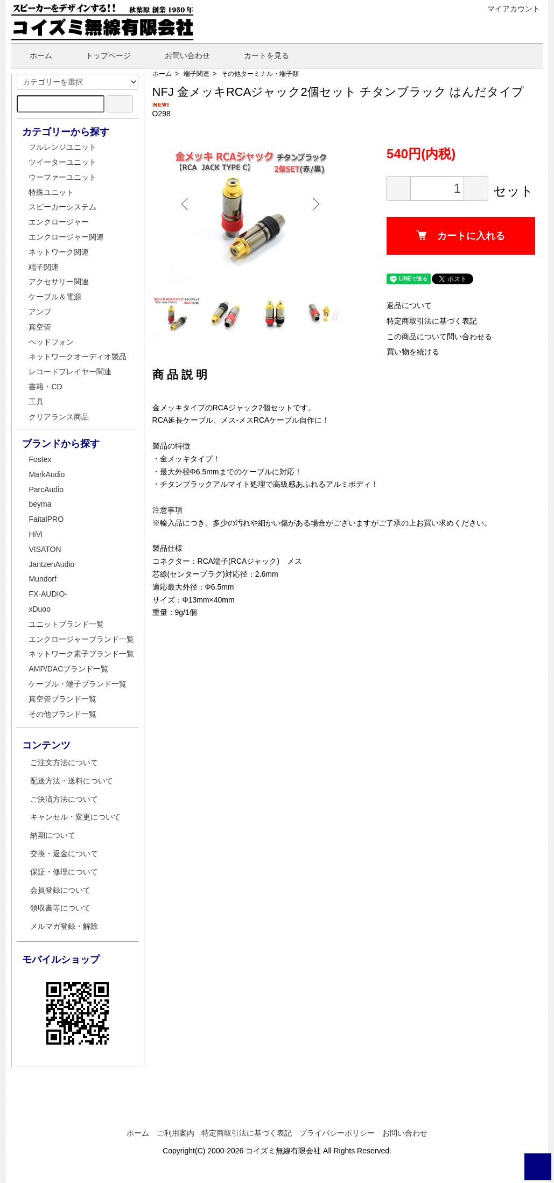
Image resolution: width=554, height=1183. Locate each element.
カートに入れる (464, 249)
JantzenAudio (51, 564)
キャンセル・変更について (75, 817)
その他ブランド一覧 (62, 714)
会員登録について (60, 890)
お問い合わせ (179, 55)
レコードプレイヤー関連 (70, 371)
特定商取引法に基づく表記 (440, 334)
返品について (417, 319)
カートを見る (258, 55)
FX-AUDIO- (48, 594)
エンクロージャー (59, 222)
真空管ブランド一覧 (62, 699)
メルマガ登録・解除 (64, 926)
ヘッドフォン (51, 342)
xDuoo (39, 609)
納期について (52, 835)
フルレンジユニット (62, 147)
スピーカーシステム (62, 206)
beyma (40, 504)
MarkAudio (47, 474)
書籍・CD (45, 386)
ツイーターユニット (62, 162)
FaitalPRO (46, 519)
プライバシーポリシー (337, 1133)
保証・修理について (64, 871)
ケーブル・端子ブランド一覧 (78, 684)
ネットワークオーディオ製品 (78, 356)
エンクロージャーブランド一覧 (81, 639)
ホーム (33, 55)
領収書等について (60, 908)
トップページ (100, 55)
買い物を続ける (421, 365)
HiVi (35, 534)
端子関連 (196, 74)
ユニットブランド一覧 (66, 624)
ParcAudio (46, 489)
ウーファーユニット (62, 177)
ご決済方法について (64, 799)
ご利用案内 (175, 1133)
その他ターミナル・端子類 (260, 74)
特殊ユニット (51, 192)
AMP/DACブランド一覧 (68, 668)
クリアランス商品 (59, 416)
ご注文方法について (64, 762)
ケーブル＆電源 (55, 296)
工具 (36, 401)
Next (319, 204)
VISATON (45, 549)
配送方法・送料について (71, 780)
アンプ (40, 311)
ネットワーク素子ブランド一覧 (81, 653)
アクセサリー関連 (59, 281)
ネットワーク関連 (59, 252)
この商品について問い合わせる (447, 350)
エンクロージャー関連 (66, 237)
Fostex (40, 459)
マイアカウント (508, 8)
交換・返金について (64, 853)
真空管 (40, 327)
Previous (190, 204)
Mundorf (42, 579)
